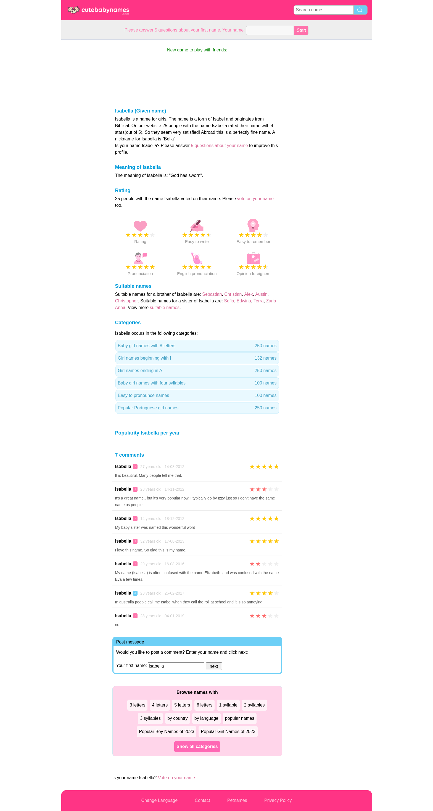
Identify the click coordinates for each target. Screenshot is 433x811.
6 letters (204, 705)
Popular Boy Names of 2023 (166, 731)
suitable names (165, 307)
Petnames (237, 800)
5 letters (182, 705)
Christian (233, 294)
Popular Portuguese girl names (197, 408)
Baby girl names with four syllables (197, 383)
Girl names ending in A (197, 370)
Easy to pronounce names (197, 395)
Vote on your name (176, 777)
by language (206, 718)
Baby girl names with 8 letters (197, 345)
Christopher (126, 301)
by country (177, 718)
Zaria (271, 301)
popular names (239, 718)
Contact (202, 800)
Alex (248, 294)
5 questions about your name (219, 145)
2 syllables (254, 705)
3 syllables (150, 718)
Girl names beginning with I (197, 358)
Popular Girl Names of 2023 (228, 731)
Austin (261, 294)
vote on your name (255, 198)
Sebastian (212, 294)
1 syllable (228, 705)
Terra (258, 301)
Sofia (229, 301)
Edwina (244, 301)
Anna (120, 307)
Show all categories (197, 746)
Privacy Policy (278, 800)
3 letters (137, 705)
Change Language (159, 800)
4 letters (160, 705)
